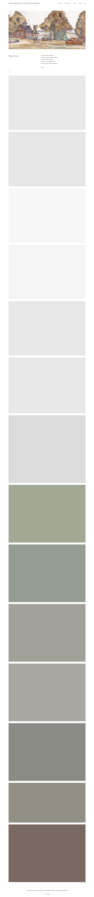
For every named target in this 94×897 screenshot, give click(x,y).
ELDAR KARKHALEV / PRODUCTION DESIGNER (22, 3)
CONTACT (80, 3)
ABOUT (74, 3)
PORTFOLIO (60, 3)
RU (84, 3)
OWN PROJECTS (67, 3)
